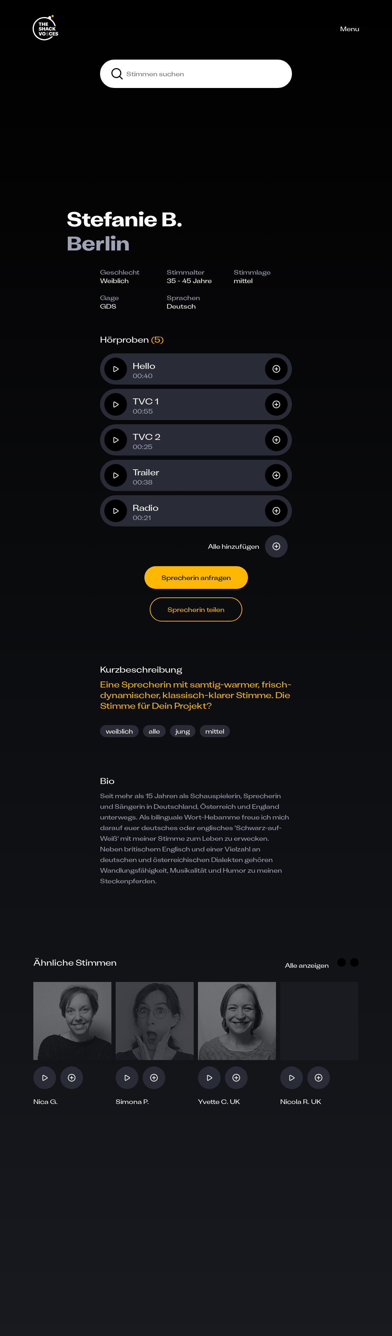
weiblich (119, 731)
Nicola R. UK (300, 1101)
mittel (214, 731)
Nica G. (45, 1101)
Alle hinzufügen (233, 546)
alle (154, 731)
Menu (349, 29)
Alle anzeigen (307, 965)
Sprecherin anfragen (196, 577)
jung (183, 731)
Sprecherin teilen (196, 609)
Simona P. (132, 1101)
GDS (108, 306)
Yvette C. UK (219, 1101)
